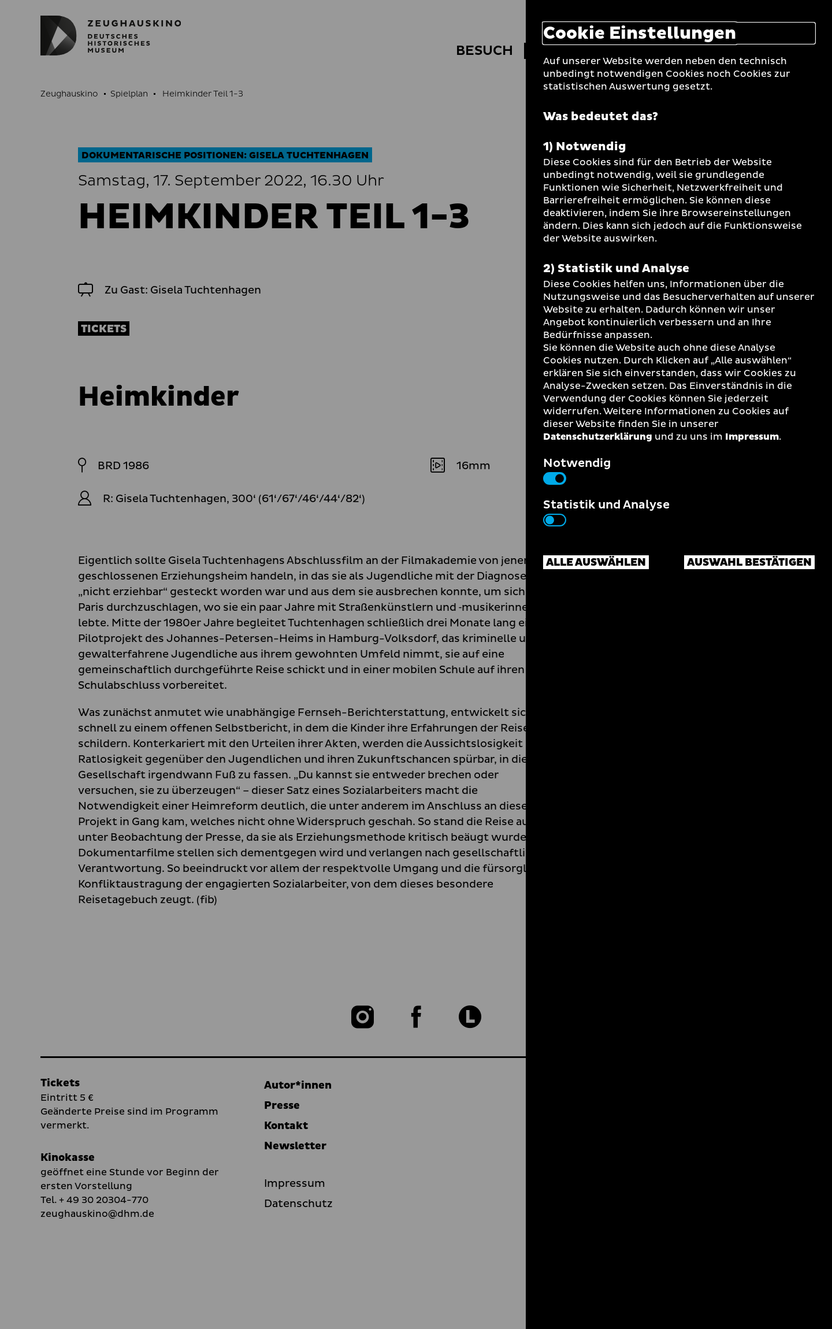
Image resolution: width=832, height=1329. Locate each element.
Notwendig (577, 470)
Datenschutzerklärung (597, 437)
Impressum (752, 437)
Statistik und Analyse (606, 511)
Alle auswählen (596, 562)
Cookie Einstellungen (639, 33)
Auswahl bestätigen (749, 562)
